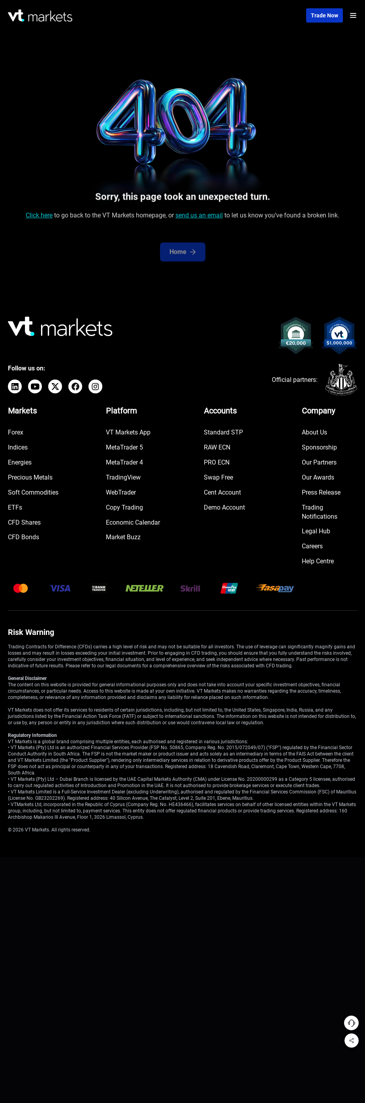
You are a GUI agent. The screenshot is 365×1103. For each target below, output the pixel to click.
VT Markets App (128, 432)
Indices (18, 447)
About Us (314, 432)
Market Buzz (123, 537)
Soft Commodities (33, 492)
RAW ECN (217, 447)
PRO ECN (217, 462)
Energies (20, 462)
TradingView (123, 477)
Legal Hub (316, 531)
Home (182, 259)
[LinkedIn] (15, 386)
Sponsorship (319, 447)
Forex (15, 432)
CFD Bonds (23, 537)
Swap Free (218, 477)
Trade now (324, 15)
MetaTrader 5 (124, 447)
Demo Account (224, 507)
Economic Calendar (133, 522)
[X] (55, 386)
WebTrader (121, 492)
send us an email (199, 217)
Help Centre (318, 561)
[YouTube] (35, 386)
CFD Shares (24, 522)
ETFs (15, 507)
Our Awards (318, 477)
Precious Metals (30, 477)
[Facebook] (75, 386)
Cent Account (222, 492)
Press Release (321, 492)
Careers (312, 546)
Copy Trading (124, 507)
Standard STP (223, 432)
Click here (39, 217)
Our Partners (319, 462)
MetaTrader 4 (124, 462)
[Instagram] (95, 386)
